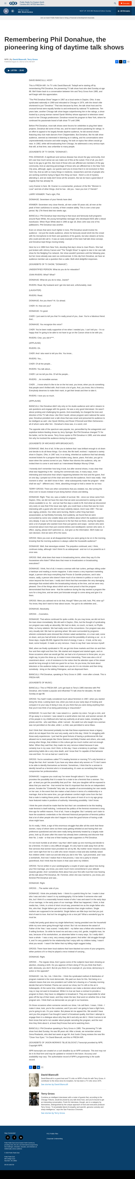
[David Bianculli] (34, 1080)
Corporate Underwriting (55, 1139)
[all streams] (124, 11)
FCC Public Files (52, 1134)
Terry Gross (32, 59)
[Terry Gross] (34, 1099)
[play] (6, 11)
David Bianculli (19, 59)
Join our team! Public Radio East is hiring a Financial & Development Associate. (67, 18)
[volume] (13, 11)
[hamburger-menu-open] (5, 3)
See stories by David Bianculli (54, 1084)
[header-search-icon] (115, 3)
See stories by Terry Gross (53, 1113)
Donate (126, 3)
